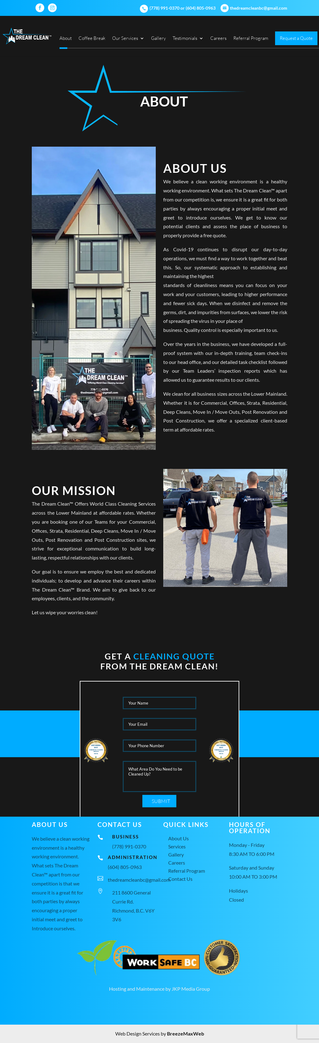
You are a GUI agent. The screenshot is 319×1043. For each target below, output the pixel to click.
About (66, 38)
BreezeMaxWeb (185, 1033)
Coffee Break (92, 38)
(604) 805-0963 (201, 8)
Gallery (158, 38)
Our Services (125, 38)
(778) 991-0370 (164, 8)
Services (177, 846)
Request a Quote (296, 38)
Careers (218, 38)
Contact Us (180, 879)
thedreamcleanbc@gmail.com (139, 880)
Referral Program (250, 38)
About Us (178, 838)
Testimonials (185, 38)
